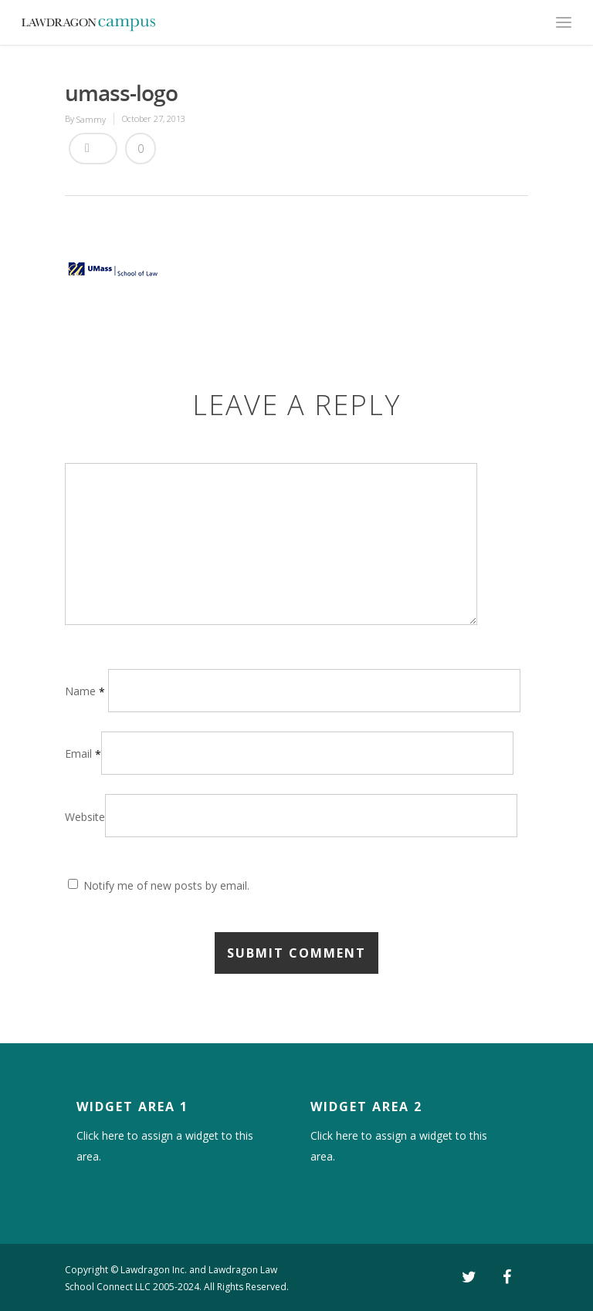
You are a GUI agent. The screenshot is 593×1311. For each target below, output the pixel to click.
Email (83, 753)
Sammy (91, 119)
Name (85, 691)
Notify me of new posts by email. (166, 885)
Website (85, 816)
